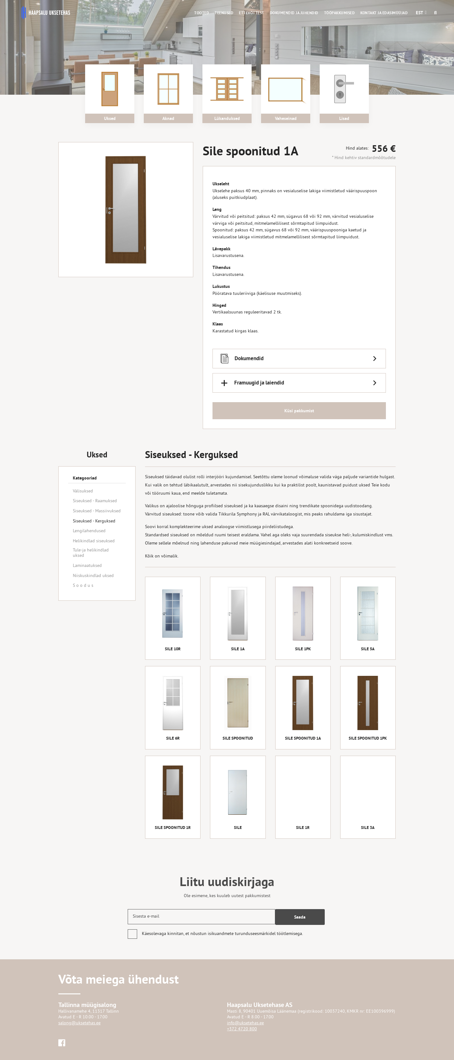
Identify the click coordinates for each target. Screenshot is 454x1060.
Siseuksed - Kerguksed (94, 521)
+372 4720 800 (242, 1029)
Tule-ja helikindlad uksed (91, 553)
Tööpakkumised (339, 12)
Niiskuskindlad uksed (93, 576)
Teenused (224, 12)
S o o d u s (83, 585)
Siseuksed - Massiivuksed (97, 511)
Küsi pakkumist (299, 411)
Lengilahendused (89, 531)
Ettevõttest (251, 12)
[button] (419, 12)
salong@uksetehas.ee (79, 1023)
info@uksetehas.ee (245, 1023)
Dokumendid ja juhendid (294, 12)
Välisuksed (83, 491)
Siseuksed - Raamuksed (95, 501)
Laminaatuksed (87, 566)
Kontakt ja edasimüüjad (384, 12)
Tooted (201, 12)
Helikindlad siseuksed (94, 541)
